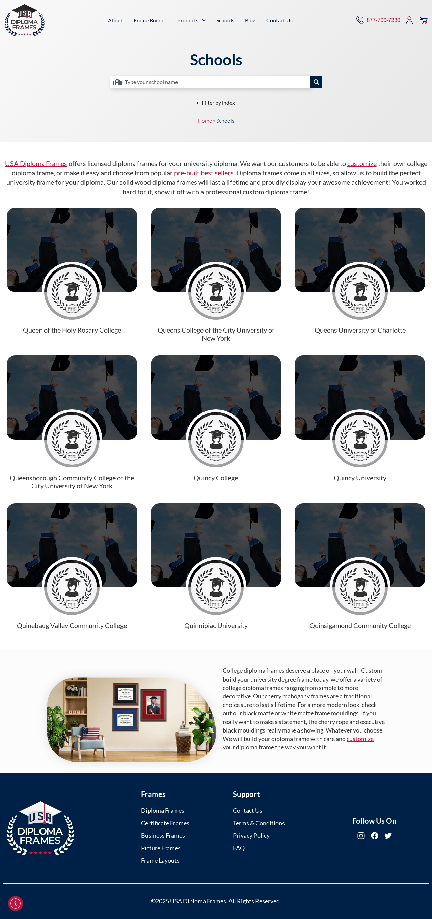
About (115, 19)
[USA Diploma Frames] (24, 19)
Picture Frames (161, 848)
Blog (250, 19)
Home (205, 120)
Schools (225, 19)
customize (362, 163)
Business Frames (163, 835)
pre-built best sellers (204, 173)
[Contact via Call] (377, 20)
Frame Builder (150, 19)
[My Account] (409, 20)
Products (191, 19)
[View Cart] (423, 20)
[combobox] (210, 82)
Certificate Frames (165, 823)
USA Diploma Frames (36, 163)
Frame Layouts (160, 860)
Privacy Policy (251, 835)
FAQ (239, 848)
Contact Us (279, 19)
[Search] (316, 82)
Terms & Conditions (259, 823)
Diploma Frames (162, 810)
